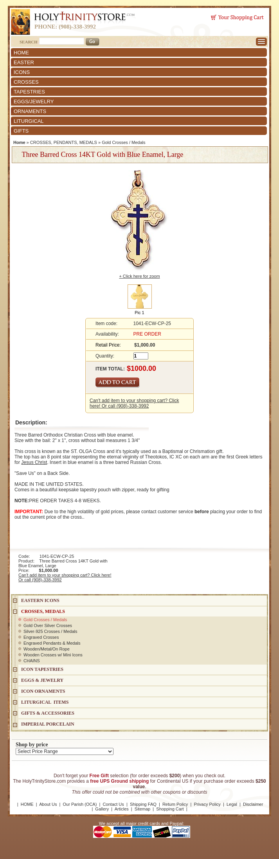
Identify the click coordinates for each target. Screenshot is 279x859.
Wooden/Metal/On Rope (46, 649)
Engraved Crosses (41, 637)
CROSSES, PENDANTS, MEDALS (63, 142)
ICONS (22, 72)
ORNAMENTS (30, 111)
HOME (21, 53)
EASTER (24, 62)
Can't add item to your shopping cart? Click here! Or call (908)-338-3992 (134, 403)
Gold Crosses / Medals (123, 142)
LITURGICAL (29, 121)
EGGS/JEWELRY (34, 101)
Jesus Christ (34, 462)
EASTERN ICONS (40, 600)
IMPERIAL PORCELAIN (47, 724)
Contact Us (113, 804)
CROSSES (26, 82)
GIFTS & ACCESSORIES (47, 713)
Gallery (102, 809)
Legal (232, 804)
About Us (48, 804)
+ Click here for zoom (139, 276)
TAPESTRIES (29, 92)
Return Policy (175, 804)
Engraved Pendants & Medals (52, 643)
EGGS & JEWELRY (42, 680)
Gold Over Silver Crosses (47, 625)
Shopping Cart (170, 809)
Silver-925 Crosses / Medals (50, 631)
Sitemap (142, 809)
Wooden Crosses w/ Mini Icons (53, 654)
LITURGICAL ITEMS (44, 702)
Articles (122, 809)
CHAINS (31, 660)
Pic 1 (139, 312)
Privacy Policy (207, 804)
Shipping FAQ (143, 804)
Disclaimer (253, 804)
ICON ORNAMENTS (43, 691)
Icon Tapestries (42, 669)
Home (19, 142)
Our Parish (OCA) (80, 804)
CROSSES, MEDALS (43, 611)
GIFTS (21, 131)
